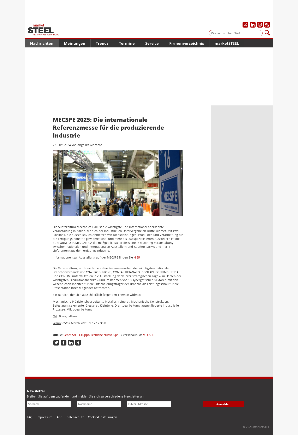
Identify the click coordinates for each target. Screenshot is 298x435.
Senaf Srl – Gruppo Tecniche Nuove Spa (92, 335)
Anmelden (223, 404)
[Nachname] (99, 404)
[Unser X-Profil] (245, 25)
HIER (137, 257)
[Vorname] (49, 404)
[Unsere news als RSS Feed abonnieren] (267, 25)
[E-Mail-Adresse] (149, 404)
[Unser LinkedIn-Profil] (253, 25)
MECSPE (148, 335)
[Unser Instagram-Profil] (260, 25)
